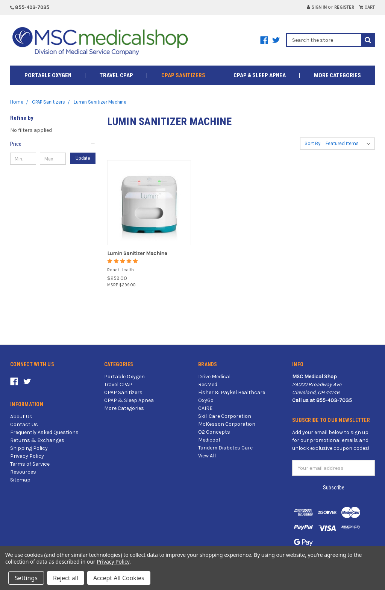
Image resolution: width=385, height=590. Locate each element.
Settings (26, 578)
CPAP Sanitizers (183, 75)
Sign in (317, 7)
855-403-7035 (29, 7)
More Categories (337, 75)
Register (344, 7)
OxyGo (206, 400)
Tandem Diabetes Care (225, 448)
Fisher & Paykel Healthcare (231, 392)
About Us (21, 416)
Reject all (65, 578)
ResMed (207, 384)
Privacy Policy (27, 456)
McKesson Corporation (226, 424)
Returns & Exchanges (37, 440)
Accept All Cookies (118, 578)
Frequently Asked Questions (44, 432)
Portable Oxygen (47, 75)
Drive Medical (214, 376)
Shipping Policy (29, 448)
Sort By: (313, 143)
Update (83, 158)
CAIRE (205, 408)
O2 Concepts (214, 432)
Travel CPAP (116, 75)
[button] (53, 143)
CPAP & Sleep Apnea (259, 75)
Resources (23, 472)
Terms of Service (30, 464)
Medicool (209, 440)
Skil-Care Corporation (224, 416)
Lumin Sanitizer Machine (137, 253)
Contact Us (24, 424)
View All (207, 455)
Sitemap (20, 480)
